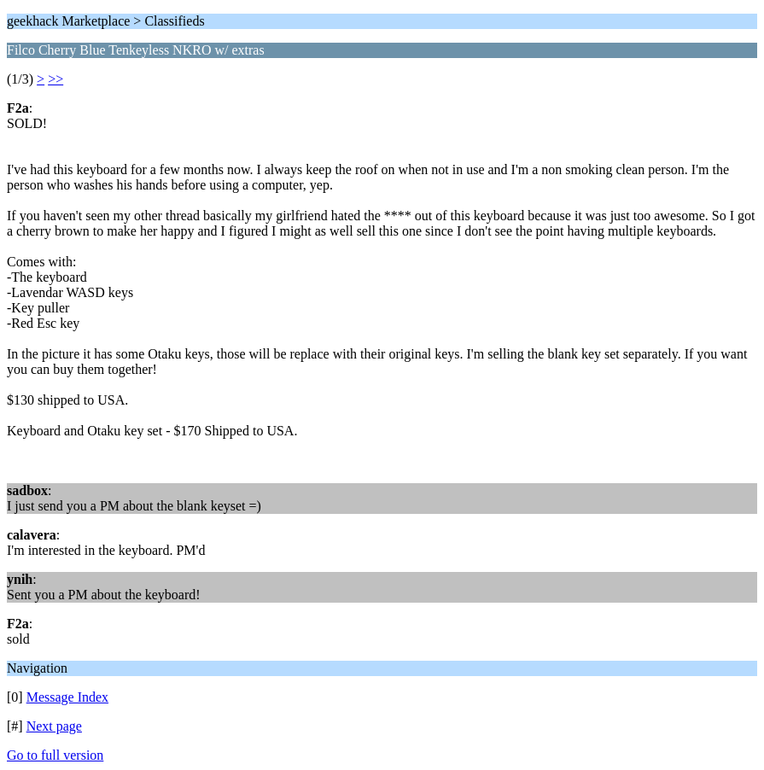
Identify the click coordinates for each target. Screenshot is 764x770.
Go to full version (55, 755)
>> (55, 79)
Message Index (67, 697)
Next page (54, 726)
